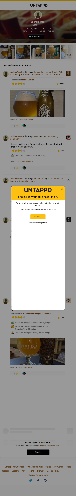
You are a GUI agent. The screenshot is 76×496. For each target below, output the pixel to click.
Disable (38, 217)
